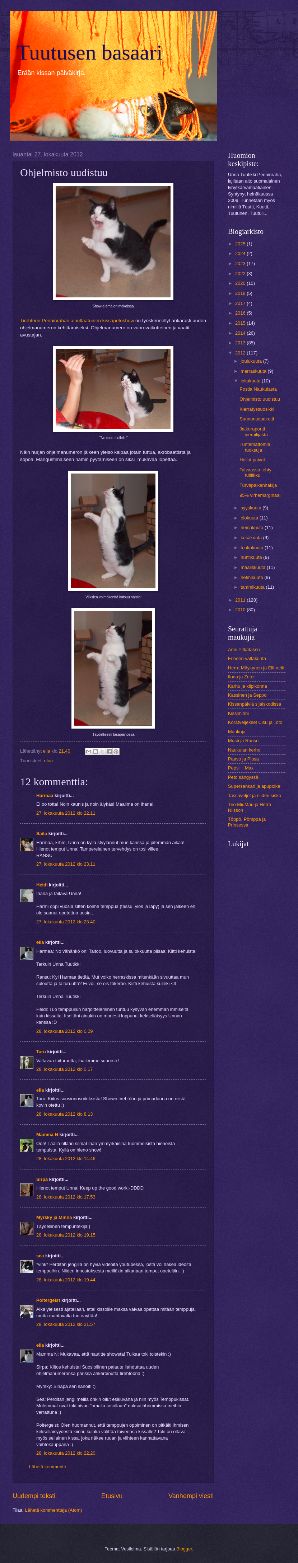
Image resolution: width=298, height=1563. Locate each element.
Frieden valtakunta (247, 658)
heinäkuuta (253, 527)
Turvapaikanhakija (258, 485)
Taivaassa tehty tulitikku (255, 472)
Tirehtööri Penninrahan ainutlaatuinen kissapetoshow (77, 320)
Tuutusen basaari (90, 52)
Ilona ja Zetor (241, 676)
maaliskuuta (253, 567)
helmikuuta (252, 577)
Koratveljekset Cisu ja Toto (255, 722)
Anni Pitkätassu (244, 649)
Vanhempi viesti (191, 1496)
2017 (241, 303)
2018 (241, 293)
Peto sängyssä (243, 777)
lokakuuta (251, 380)
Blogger (184, 1549)
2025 (241, 243)
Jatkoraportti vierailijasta (253, 431)
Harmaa (44, 795)
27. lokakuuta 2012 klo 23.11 (66, 864)
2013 (241, 342)
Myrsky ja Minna (54, 1217)
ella (40, 942)
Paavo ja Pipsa (243, 759)
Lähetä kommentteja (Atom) (53, 1510)
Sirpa (42, 1179)
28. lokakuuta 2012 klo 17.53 (66, 1197)
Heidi (41, 885)
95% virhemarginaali (260, 495)
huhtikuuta (252, 557)
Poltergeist (48, 1300)
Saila (41, 833)
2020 (241, 283)
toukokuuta (253, 547)
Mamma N (47, 1134)
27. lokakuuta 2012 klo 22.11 (66, 813)
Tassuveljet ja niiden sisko (254, 795)
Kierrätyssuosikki (256, 409)
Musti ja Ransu (243, 740)
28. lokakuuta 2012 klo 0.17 (64, 1069)
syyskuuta (251, 507)
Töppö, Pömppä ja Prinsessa (247, 821)
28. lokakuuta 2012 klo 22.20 (66, 1453)
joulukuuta (252, 361)
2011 (241, 600)
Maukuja (237, 731)
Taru (41, 1051)
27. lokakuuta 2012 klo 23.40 (66, 921)
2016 (241, 313)
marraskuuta (254, 371)
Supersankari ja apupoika (254, 786)
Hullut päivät (252, 459)
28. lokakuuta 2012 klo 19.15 (66, 1235)
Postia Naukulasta (258, 389)
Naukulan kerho (244, 750)
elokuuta (250, 518)
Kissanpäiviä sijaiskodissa (254, 704)
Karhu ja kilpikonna (247, 686)
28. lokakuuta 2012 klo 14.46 (66, 1158)
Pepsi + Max (240, 768)
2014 (241, 333)
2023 (241, 263)
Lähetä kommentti (47, 1466)
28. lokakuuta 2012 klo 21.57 (66, 1324)
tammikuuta (253, 587)
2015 (241, 323)
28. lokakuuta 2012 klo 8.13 (64, 1114)
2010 (241, 609)
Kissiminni (238, 713)
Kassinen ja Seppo (247, 695)
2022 (241, 273)
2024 (241, 253)
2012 (241, 353)
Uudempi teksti (34, 1496)
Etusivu (111, 1496)
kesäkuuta (252, 537)
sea (40, 1255)
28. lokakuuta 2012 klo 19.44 (66, 1279)
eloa (48, 760)
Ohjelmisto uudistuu (259, 399)
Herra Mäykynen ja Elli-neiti (256, 667)
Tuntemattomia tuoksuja (254, 447)
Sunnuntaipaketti (256, 419)
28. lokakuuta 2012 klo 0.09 (64, 1031)
